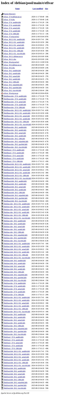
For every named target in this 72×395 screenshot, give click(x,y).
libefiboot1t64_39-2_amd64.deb (15, 181)
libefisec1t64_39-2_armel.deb (14, 266)
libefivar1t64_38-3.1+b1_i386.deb (16, 363)
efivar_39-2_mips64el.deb (13, 85)
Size (46, 9)
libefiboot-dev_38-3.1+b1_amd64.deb (17, 110)
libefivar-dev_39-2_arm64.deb (14, 317)
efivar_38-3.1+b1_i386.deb (13, 51)
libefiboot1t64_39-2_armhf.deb (15, 190)
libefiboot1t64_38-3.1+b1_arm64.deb (17, 167)
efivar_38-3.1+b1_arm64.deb (14, 42)
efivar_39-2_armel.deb (12, 76)
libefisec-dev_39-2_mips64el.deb (15, 235)
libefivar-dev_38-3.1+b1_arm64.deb (16, 300)
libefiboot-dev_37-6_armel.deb (15, 102)
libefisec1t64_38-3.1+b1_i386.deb (16, 255)
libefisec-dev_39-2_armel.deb (14, 226)
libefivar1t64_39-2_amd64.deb (15, 368)
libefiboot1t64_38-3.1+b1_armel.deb (17, 170)
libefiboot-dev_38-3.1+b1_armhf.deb (17, 119)
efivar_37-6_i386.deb (11, 34)
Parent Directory (9, 14)
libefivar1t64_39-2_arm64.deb (14, 371)
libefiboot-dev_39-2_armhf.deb (15, 136)
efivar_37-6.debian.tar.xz (12, 17)
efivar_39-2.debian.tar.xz (12, 65)
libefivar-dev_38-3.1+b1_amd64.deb (17, 297)
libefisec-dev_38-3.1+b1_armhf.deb (16, 212)
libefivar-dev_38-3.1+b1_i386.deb (16, 309)
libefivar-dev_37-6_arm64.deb (14, 286)
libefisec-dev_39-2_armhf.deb (14, 229)
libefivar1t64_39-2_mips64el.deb (15, 382)
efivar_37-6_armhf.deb (12, 31)
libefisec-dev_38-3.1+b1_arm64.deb (16, 207)
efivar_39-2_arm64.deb (12, 73)
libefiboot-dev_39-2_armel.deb (15, 133)
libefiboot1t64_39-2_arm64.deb (15, 184)
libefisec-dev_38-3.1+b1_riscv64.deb (17, 218)
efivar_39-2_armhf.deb (12, 79)
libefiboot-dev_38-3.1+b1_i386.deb (16, 122)
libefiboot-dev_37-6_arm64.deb (15, 99)
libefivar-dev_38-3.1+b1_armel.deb (16, 303)
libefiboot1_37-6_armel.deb (14, 156)
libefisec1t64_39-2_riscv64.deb (15, 280)
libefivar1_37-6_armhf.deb (13, 346)
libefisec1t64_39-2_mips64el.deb (15, 275)
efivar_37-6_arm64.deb (12, 25)
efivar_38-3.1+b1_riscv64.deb (14, 54)
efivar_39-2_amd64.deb (12, 71)
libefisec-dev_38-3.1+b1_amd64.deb (17, 204)
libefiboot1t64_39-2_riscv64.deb (15, 201)
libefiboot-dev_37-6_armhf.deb (15, 105)
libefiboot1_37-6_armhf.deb (14, 158)
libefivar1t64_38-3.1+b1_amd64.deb (17, 351)
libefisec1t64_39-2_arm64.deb (14, 263)
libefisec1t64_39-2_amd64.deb (15, 261)
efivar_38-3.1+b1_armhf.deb (14, 48)
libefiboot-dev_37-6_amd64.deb (15, 96)
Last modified (38, 9)
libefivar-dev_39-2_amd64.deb (15, 314)
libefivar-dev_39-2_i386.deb (14, 326)
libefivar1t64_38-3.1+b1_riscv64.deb (17, 365)
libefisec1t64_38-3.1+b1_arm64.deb (16, 246)
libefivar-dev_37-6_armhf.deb (14, 292)
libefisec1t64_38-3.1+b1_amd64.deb (17, 244)
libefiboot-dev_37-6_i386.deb (14, 107)
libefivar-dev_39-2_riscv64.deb (15, 334)
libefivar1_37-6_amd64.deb (13, 337)
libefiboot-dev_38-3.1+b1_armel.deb (17, 116)
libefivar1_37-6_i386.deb (13, 348)
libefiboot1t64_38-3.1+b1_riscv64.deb (17, 178)
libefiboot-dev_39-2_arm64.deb (15, 130)
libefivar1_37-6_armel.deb (13, 343)
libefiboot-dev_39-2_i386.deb (14, 139)
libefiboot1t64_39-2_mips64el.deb (16, 195)
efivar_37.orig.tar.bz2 (11, 37)
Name (17, 9)
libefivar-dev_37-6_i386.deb (14, 295)
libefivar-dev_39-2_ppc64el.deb (15, 331)
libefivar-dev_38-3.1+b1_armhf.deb (16, 306)
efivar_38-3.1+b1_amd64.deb (14, 39)
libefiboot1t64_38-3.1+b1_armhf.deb (17, 173)
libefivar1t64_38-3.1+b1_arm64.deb (16, 354)
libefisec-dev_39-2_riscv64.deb (15, 241)
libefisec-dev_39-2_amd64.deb (15, 221)
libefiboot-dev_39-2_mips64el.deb (16, 141)
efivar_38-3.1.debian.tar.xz (13, 56)
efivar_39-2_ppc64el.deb (12, 88)
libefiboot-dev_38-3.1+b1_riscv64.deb (17, 124)
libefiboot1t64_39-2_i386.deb (14, 192)
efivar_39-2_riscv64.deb (12, 90)
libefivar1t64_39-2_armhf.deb (14, 377)
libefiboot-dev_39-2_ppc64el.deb (15, 144)
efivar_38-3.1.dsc (10, 59)
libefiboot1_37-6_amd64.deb (14, 150)
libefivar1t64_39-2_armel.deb (14, 374)
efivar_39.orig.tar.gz (11, 93)
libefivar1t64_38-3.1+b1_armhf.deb (16, 360)
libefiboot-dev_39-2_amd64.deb (15, 127)
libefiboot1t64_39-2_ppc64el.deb (15, 198)
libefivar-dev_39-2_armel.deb (14, 320)
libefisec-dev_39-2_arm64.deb (14, 224)
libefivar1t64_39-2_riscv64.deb (15, 388)
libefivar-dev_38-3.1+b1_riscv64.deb (17, 312)
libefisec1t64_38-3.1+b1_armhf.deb (16, 252)
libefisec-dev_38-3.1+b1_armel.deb (16, 209)
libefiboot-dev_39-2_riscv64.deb (15, 147)
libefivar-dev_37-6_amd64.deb (15, 283)
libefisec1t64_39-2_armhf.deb (14, 269)
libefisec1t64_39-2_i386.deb (14, 272)
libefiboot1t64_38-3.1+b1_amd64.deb (17, 164)
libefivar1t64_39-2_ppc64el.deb (15, 385)
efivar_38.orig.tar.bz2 (11, 62)
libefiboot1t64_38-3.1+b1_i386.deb (16, 175)
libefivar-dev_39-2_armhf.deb (14, 323)
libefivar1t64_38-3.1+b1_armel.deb (16, 357)
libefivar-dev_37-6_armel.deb (14, 289)
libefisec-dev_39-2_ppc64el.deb (15, 238)
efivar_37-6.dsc (9, 20)
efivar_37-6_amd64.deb (12, 22)
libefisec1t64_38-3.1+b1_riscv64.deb (17, 258)
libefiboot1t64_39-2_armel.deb (15, 187)
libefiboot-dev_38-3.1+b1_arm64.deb (17, 113)
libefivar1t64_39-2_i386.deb (14, 380)
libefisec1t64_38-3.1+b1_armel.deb (16, 249)
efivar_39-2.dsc (9, 68)
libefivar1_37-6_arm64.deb (13, 340)
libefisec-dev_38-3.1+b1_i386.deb (16, 215)
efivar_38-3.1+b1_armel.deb (14, 45)
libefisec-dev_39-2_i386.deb (14, 232)
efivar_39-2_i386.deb (11, 82)
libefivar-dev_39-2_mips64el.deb (15, 329)
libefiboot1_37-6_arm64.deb (14, 153)
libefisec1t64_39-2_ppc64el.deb (15, 278)
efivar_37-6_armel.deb (12, 28)
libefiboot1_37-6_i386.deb (13, 161)
